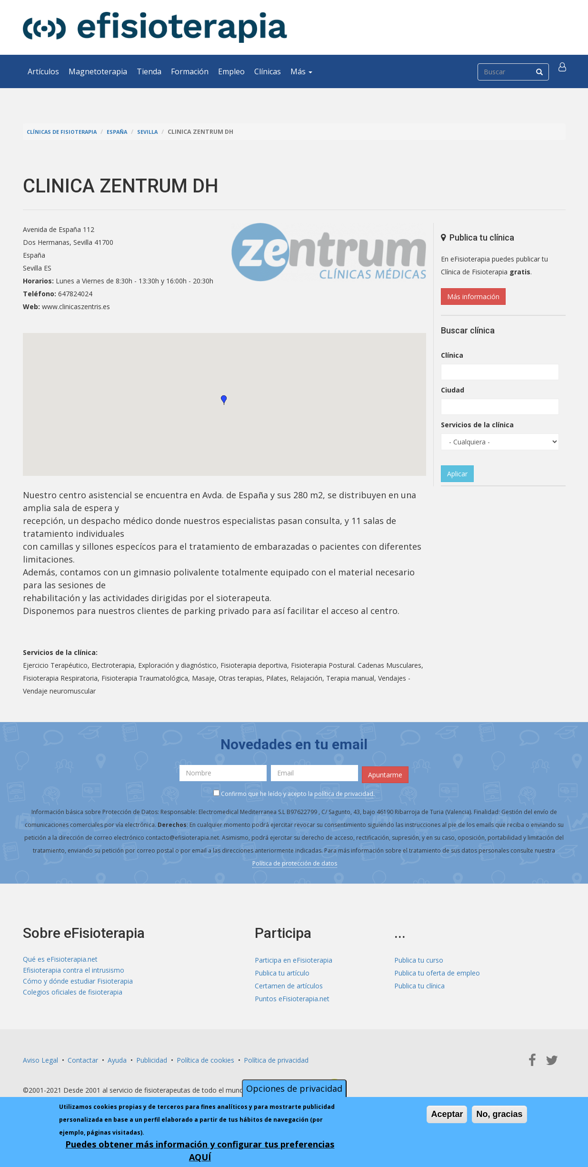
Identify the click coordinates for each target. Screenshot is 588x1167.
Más (301, 71)
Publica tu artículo (282, 969)
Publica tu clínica (419, 982)
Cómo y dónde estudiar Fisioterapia (78, 982)
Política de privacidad (276, 1056)
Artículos (43, 71)
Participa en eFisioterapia (293, 956)
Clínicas (267, 71)
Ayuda (117, 1056)
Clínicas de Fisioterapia (66, 132)
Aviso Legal (40, 1056)
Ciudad (452, 389)
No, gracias (499, 1114)
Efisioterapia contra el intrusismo (73, 969)
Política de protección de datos (294, 860)
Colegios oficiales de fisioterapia (72, 995)
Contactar (83, 1056)
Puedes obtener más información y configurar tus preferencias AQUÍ (199, 1150)
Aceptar (447, 1114)
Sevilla (161, 132)
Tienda (149, 71)
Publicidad (151, 1056)
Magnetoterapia (98, 71)
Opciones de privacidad (294, 1088)
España (128, 132)
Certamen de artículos (289, 982)
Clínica (452, 355)
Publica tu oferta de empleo (437, 969)
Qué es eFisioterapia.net (60, 956)
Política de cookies (205, 1056)
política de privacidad (343, 790)
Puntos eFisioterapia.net (292, 995)
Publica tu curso (418, 956)
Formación (190, 71)
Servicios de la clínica (477, 424)
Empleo (231, 71)
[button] (564, 71)
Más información (473, 296)
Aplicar (457, 473)
